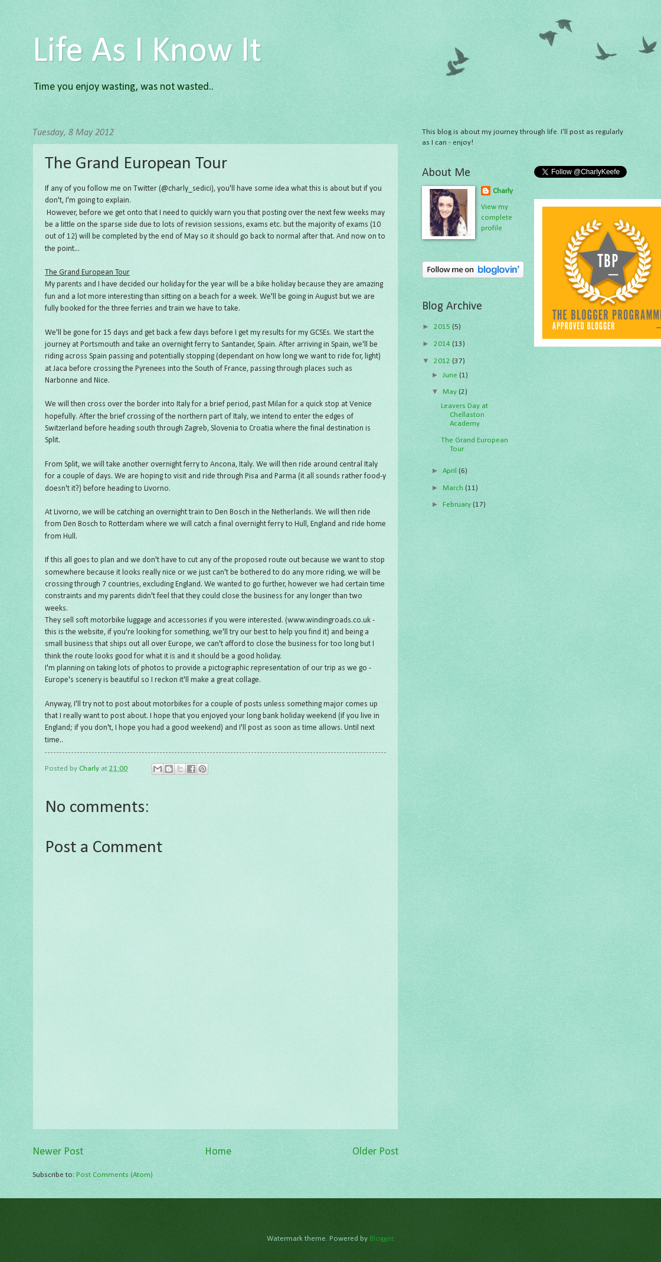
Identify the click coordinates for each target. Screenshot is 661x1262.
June (451, 375)
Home (218, 1151)
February (458, 504)
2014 (443, 344)
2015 (443, 327)
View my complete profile (496, 217)
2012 (443, 361)
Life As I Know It (146, 52)
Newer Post (57, 1151)
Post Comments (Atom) (114, 1175)
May (451, 392)
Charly (503, 191)
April (451, 471)
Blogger (381, 1239)
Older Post (375, 1151)
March (454, 488)
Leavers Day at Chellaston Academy (464, 415)
